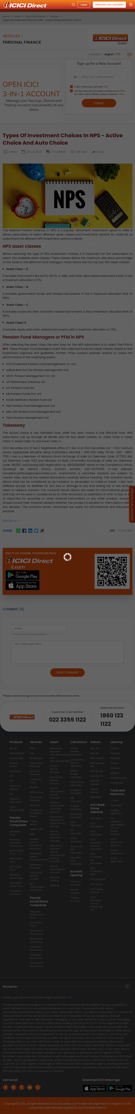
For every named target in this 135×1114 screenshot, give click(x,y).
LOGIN (84, 5)
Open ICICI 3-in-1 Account (109, 4)
